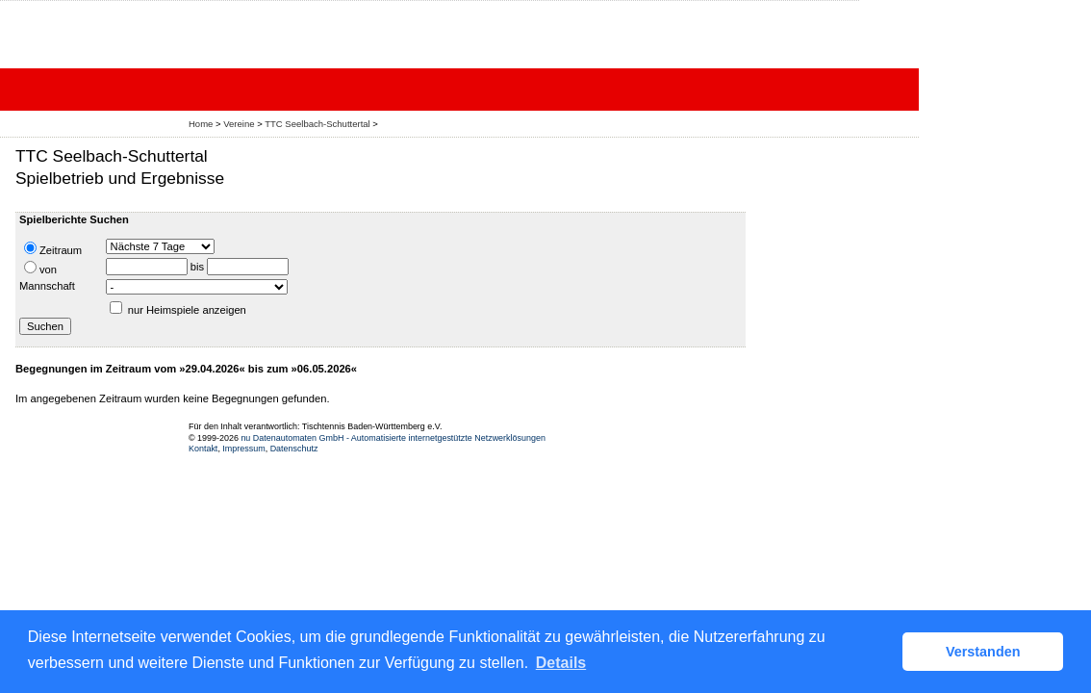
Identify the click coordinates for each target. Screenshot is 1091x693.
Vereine (238, 123)
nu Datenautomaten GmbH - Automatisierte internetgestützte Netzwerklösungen (393, 438)
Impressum (243, 448)
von (40, 268)
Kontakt (203, 448)
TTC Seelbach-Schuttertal (317, 123)
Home (201, 123)
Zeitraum (53, 249)
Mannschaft (47, 286)
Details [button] (561, 662)
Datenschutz (294, 448)
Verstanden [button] (983, 651)
